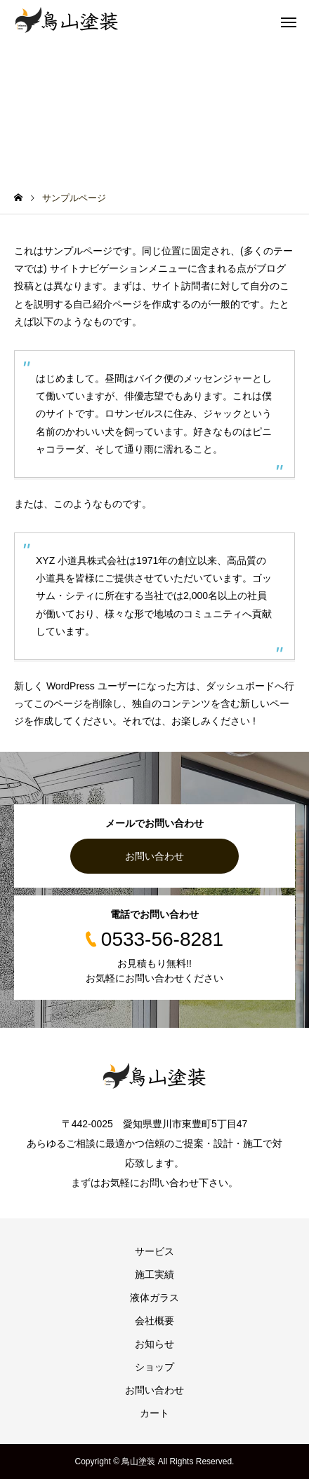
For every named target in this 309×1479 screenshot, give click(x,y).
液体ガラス (154, 1297)
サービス (154, 1251)
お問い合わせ (154, 856)
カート (154, 1413)
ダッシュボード (240, 686)
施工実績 (154, 1274)
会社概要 (154, 1320)
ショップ (154, 1367)
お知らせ (154, 1343)
